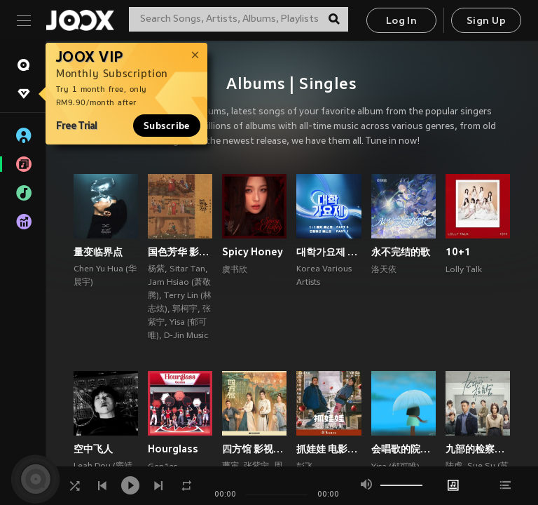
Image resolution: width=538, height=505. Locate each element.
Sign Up (486, 21)
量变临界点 (98, 251)
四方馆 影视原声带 (254, 448)
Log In (401, 21)
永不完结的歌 (400, 251)
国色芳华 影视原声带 (180, 251)
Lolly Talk (464, 270)
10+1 (458, 251)
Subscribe (167, 125)
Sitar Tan (187, 269)
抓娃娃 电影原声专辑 (328, 448)
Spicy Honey (252, 251)
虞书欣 (234, 270)
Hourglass (173, 448)
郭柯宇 (185, 309)
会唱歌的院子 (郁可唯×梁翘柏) (403, 448)
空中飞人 (93, 448)
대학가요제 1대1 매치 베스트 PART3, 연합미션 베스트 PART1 (328, 251)
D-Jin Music (186, 336)
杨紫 (156, 269)
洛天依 (383, 270)
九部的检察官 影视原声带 (478, 448)
